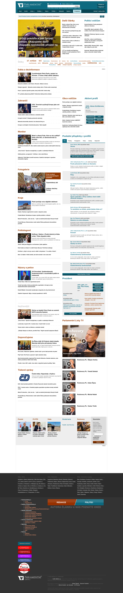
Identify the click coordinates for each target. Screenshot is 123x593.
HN (39, 483)
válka (59, 64)
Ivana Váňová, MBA (75, 144)
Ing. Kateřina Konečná (76, 183)
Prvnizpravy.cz (25, 490)
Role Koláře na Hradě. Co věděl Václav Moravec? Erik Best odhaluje (35, 248)
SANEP (75, 8)
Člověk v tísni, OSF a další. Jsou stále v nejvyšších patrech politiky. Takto (36, 363)
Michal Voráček (62, 585)
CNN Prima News (38, 479)
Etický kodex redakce (30, 507)
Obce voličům (69, 98)
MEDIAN (60, 8)
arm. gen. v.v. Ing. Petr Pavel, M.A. (83, 286)
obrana (51, 63)
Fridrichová (50, 481)
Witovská (69, 486)
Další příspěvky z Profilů (84, 274)
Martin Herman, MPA (75, 207)
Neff (94, 486)
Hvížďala (84, 481)
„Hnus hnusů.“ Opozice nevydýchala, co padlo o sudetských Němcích (36, 150)
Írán (68, 61)
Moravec (50, 483)
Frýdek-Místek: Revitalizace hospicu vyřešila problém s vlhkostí (34, 215)
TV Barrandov (31, 492)
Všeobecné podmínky (30, 512)
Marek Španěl (75, 583)
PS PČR (35, 419)
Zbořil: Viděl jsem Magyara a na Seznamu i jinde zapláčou (32, 244)
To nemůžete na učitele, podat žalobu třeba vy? (86, 209)
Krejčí (99, 483)
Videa (84, 140)
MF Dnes (20, 488)
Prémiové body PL (29, 528)
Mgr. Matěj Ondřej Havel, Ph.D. (78, 263)
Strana (72, 146)
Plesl (61, 483)
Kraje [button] (47, 11)
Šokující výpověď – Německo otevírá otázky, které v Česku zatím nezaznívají (37, 87)
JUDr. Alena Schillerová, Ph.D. (95, 107)
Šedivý (96, 490)
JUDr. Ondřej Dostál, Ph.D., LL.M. (78, 162)
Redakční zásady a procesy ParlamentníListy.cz (37, 509)
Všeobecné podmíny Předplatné (33, 513)
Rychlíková (93, 488)
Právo (19, 490)
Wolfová (49, 488)
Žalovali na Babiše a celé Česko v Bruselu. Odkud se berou (33, 83)
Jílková (59, 481)
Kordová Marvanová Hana (98, 61)
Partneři (73, 232)
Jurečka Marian (73, 61)
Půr (78, 488)
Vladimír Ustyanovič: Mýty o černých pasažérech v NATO (32, 293)
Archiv (26, 11)
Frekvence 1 (27, 483)
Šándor (92, 490)
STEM (79, 8)
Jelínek (94, 481)
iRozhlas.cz (34, 486)
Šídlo (78, 492)
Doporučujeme (25, 337)
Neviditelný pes (33, 488)
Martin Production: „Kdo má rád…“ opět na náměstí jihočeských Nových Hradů (38, 218)
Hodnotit (90, 122)
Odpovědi (99, 119)
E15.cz (34, 481)
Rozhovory (81, 419)
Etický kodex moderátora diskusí (33, 518)
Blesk (25, 479)
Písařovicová (56, 483)
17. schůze (31, 61)
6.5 (40, 61)
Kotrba (95, 483)
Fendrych (88, 479)
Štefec (82, 492)
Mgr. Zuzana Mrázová (75, 241)
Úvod (20, 11)
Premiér (20, 419)
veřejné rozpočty (67, 64)
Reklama (27, 533)
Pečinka (98, 486)
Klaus (88, 483)
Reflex (30, 490)
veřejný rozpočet (77, 64)
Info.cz (29, 486)
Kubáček (79, 486)
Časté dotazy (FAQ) (30, 525)
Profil (99, 116)
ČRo (44, 479)
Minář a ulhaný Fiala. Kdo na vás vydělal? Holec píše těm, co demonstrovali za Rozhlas (70, 26)
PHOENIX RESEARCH (68, 8)
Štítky (99, 122)
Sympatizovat (90, 116)
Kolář (92, 483)
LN (44, 486)
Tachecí (71, 483)
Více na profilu (73, 313)
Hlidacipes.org (34, 483)
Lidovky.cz (40, 486)
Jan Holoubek (70, 585)
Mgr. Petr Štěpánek (75, 218)
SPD (100, 63)
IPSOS (52, 8)
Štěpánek (86, 492)
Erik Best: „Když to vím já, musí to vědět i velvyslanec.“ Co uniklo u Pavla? (37, 251)
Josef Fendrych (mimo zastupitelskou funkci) (30, 16)
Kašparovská (65, 481)
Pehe (102, 486)
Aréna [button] (32, 11)
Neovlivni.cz (26, 488)
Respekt (35, 490)
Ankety (90, 140)
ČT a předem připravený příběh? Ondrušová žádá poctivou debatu (35, 94)
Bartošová (56, 479)
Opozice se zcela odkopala (79, 220)
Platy (72, 175)
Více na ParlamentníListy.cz (94, 313)
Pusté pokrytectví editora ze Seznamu (83, 164)
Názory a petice (26, 267)
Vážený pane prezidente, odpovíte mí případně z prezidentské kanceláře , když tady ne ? (72, 306)
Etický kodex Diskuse (30, 516)
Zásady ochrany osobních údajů (33, 521)
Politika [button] (39, 11)
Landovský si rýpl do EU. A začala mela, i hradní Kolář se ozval (34, 324)
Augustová (50, 479)
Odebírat (98, 442)
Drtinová (70, 479)
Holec (101, 479)
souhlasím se (97, 437)
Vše (65, 140)
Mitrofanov (89, 486)
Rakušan (61, 63)
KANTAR (56, 8)
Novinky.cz (40, 488)
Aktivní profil (91, 98)
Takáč (49, 486)
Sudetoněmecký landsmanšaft (80, 254)
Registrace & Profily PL (31, 527)
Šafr (89, 490)
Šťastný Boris (52, 64)
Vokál (65, 486)
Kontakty (27, 506)
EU (59, 61)
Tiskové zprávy (25, 370)
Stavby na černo (75, 243)
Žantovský (83, 494)
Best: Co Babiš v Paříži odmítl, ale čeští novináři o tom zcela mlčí (34, 254)
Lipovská (84, 486)
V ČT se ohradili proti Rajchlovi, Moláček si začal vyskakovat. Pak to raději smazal (71, 52)
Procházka (65, 483)
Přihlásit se (101, 4)
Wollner (100, 492)
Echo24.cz (39, 481)
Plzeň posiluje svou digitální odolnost (72, 102)
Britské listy (30, 479)
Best (78, 479)
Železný (58, 488)
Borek (60, 479)
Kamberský (80, 483)
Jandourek (89, 481)
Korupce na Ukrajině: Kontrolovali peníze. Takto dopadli (32, 125)
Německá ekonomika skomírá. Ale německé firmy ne (31, 121)
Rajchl (56, 63)
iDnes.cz (43, 483)
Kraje (20, 198)
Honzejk (79, 481)
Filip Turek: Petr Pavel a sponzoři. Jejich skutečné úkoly (32, 355)
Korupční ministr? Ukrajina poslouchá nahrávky (30, 118)
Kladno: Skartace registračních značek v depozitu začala (32, 212)
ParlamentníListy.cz (53, 4)
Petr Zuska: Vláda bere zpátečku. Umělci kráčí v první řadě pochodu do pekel (37, 351)
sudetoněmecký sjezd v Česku (71, 300)
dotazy (65, 295)
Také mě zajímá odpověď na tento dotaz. (82, 156)
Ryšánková (99, 488)
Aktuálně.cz (20, 479)
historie (64, 61)
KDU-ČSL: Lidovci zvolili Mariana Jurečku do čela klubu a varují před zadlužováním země (93, 41)
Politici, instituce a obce (66, 4)
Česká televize (54, 61)
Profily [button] (54, 11)
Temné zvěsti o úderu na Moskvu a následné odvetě (31, 114)
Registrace (101, 7)
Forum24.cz (21, 483)
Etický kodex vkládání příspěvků (33, 515)
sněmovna (92, 63)
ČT (19, 481)
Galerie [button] (69, 11)
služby (83, 63)
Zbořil (78, 494)
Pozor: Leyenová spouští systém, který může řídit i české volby (34, 90)
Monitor (22, 131)
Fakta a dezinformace (29, 69)
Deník (22, 481)
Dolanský (65, 479)
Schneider (79, 490)
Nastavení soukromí (25, 543)
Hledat (77, 6)
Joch (98, 481)
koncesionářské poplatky (85, 61)
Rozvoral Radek (77, 63)
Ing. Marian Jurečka (75, 252)
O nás (26, 501)
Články (70, 140)
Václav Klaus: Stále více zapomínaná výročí (29, 281)
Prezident (67, 278)
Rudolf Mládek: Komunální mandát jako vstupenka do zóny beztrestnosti (36, 290)
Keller (84, 483)
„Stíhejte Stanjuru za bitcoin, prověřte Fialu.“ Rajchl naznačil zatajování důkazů (38, 330)
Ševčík (100, 490)
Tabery (91, 492)
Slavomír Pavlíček (84, 583)
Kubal (74, 481)
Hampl (97, 479)
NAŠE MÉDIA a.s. (57, 579)
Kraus (70, 481)
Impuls (25, 486)
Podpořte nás (28, 502)
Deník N (26, 481)
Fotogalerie (23, 169)
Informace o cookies (30, 522)
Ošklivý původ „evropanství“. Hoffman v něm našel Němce (33, 154)
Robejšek (82, 488)
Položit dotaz (90, 119)
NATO (39, 63)
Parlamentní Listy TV (73, 320)
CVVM (48, 8)
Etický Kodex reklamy (30, 535)
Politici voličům (92, 20)
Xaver (53, 488)
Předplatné (77, 11)
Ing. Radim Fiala (74, 195)
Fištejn (93, 479)
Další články (68, 20)
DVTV (30, 481)
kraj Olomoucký (32, 63)
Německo (45, 63)
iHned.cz (20, 486)
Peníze (72, 186)
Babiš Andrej (46, 61)
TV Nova (37, 492)
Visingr (95, 492)
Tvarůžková (54, 486)
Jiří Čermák (77, 585)
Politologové (24, 230)
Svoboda (85, 490)
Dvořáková (82, 479)
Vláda (49, 419)
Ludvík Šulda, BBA (75, 173)
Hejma (55, 481)
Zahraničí (61, 11)
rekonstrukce (68, 63)
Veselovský (60, 486)
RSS (26, 530)
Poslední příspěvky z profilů (76, 136)
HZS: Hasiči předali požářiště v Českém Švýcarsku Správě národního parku (37, 384)
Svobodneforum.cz (22, 492)
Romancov (87, 488)
